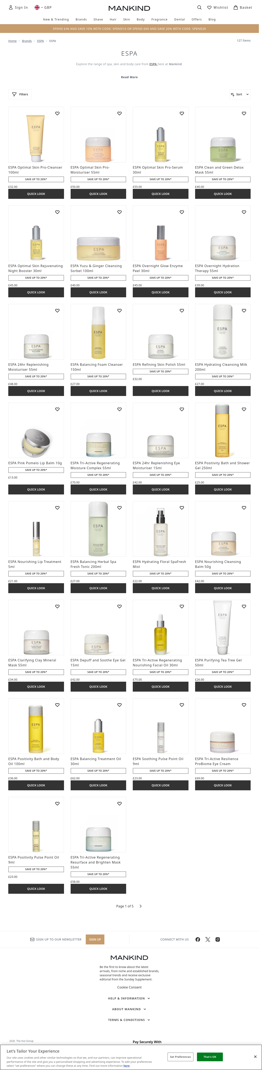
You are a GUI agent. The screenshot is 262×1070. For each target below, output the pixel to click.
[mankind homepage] (129, 8)
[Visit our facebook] (198, 939)
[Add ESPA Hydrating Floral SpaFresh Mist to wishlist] (182, 508)
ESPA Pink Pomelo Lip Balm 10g (35, 463)
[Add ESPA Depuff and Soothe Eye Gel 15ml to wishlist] (119, 606)
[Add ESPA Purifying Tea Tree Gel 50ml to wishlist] (244, 606)
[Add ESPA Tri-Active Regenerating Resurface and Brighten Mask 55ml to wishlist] (119, 803)
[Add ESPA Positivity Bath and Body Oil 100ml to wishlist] (57, 705)
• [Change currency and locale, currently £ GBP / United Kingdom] (43, 7)
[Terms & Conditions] (129, 1020)
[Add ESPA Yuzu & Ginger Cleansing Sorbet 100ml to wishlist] (119, 212)
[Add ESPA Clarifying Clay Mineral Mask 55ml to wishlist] (57, 606)
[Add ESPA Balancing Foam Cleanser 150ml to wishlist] (119, 310)
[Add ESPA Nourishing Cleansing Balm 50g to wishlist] (244, 508)
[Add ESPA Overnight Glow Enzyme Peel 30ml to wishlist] (182, 212)
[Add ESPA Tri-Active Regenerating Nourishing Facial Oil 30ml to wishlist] (182, 606)
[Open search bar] (199, 7)
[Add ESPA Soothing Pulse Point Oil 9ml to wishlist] (182, 705)
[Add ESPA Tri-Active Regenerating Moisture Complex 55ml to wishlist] (119, 409)
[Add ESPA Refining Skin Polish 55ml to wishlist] (182, 310)
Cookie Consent (129, 987)
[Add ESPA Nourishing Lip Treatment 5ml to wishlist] (57, 508)
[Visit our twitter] (208, 939)
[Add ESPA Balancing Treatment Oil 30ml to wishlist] (119, 705)
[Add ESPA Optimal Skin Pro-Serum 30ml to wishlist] (182, 113)
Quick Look (36, 194)
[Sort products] (240, 94)
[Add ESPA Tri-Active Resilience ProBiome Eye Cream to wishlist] (244, 705)
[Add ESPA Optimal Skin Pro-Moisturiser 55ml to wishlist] (119, 113)
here (126, 1066)
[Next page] (141, 906)
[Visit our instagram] (218, 939)
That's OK (210, 1057)
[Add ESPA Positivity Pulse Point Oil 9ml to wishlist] (57, 803)
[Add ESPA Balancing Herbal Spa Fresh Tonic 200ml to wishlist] (119, 508)
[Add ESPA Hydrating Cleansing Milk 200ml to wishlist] (244, 310)
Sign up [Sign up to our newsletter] (95, 939)
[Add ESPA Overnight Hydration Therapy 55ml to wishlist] (244, 212)
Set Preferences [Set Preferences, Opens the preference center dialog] (180, 1057)
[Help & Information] (129, 998)
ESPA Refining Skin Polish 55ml (159, 364)
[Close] (255, 1056)
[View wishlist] (217, 7)
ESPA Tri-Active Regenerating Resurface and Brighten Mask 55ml (96, 862)
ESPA (40, 41)
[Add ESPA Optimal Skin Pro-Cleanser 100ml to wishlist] (57, 113)
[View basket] (242, 7)
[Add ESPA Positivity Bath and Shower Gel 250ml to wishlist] (244, 409)
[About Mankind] (129, 1009)
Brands (27, 41)
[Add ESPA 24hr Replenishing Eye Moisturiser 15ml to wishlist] (182, 409)
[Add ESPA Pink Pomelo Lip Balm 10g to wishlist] (57, 409)
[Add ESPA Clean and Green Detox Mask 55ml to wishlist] (244, 113)
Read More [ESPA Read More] (129, 77)
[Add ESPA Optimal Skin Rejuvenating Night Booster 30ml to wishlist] (57, 212)
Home (12, 41)
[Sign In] (18, 7)
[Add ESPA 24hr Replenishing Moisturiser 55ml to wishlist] (57, 310)
